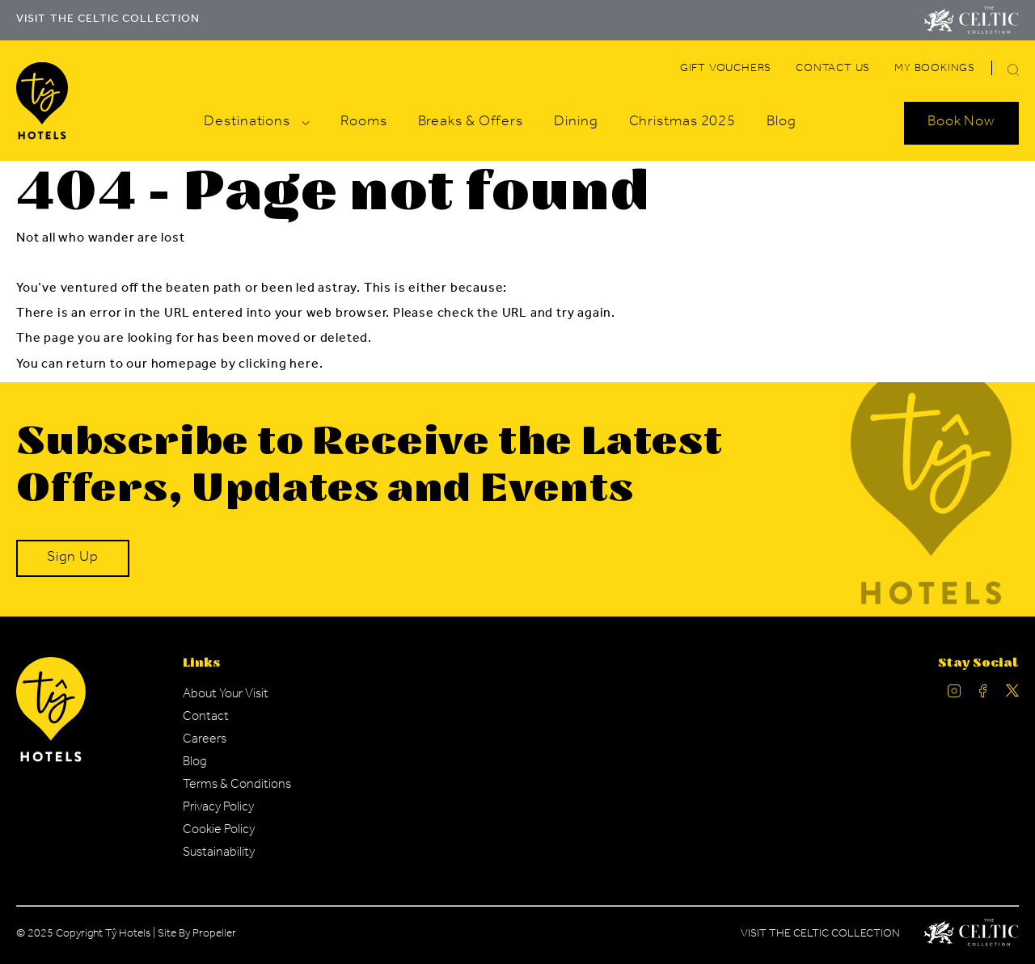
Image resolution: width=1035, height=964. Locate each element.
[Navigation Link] (725, 69)
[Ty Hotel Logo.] (51, 759)
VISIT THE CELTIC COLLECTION (108, 20)
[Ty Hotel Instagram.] (954, 694)
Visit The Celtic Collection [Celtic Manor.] (820, 935)
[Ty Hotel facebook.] (983, 694)
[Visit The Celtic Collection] (971, 20)
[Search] (994, 72)
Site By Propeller (197, 935)
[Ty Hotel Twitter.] (1012, 694)
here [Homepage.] (304, 365)
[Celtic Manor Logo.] (971, 936)
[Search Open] (961, 123)
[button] (1013, 70)
